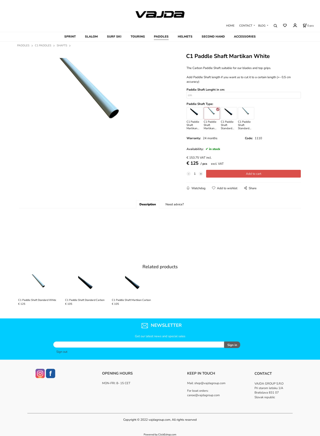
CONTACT (245, 26)
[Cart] (308, 26)
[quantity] (195, 174)
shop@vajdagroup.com (210, 382)
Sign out (61, 351)
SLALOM (91, 36)
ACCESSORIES (245, 36)
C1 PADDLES (43, 45)
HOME (230, 26)
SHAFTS (62, 45)
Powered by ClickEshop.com (160, 434)
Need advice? (175, 204)
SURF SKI (114, 36)
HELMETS (185, 36)
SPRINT (70, 36)
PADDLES (161, 36)
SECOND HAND (213, 36)
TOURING (138, 36)
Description (147, 204)
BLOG (262, 26)
